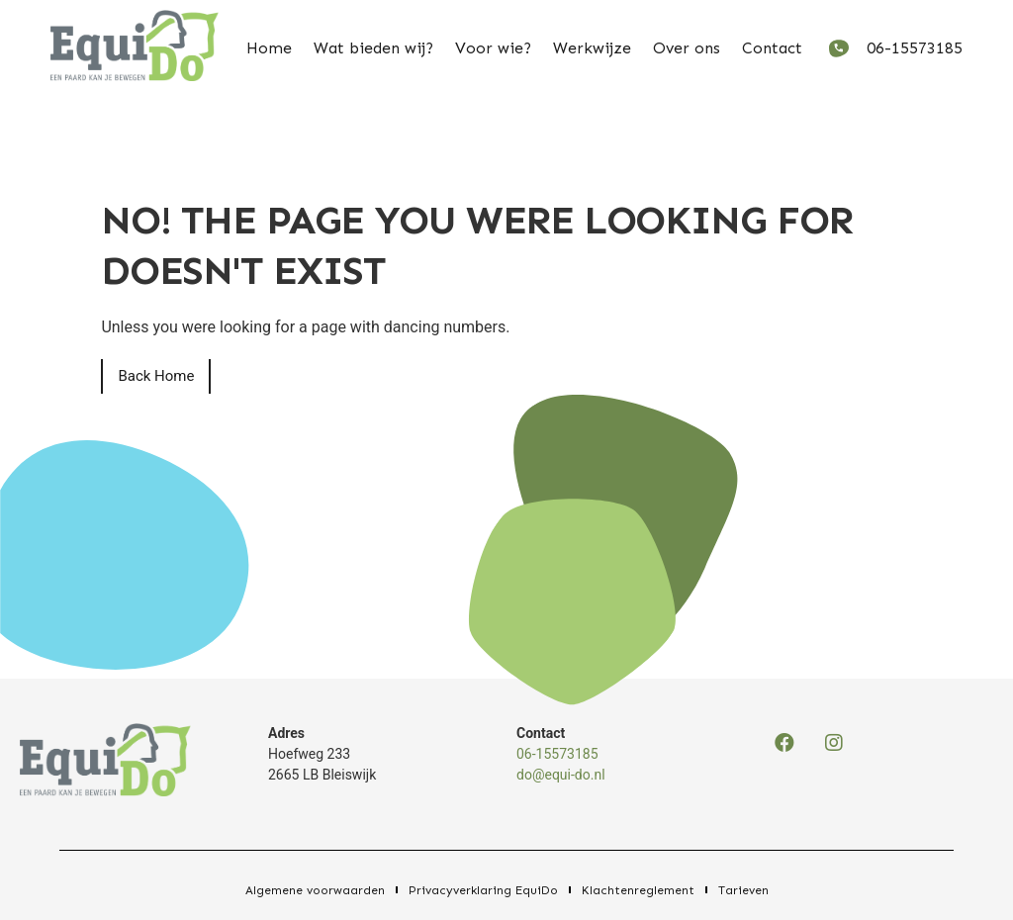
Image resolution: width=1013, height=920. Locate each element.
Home (269, 48)
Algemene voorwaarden (315, 890)
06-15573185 (557, 754)
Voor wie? (493, 48)
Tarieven (743, 890)
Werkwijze (592, 48)
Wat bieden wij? (373, 48)
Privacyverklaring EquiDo (483, 890)
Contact (772, 48)
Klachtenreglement (638, 890)
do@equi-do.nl (560, 774)
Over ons (686, 48)
